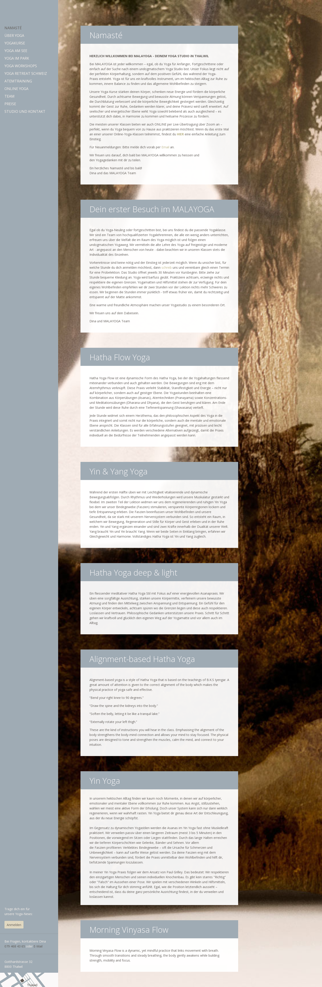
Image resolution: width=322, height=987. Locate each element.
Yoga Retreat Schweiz (25, 73)
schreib (166, 267)
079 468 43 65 (15, 946)
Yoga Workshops (20, 65)
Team (9, 96)
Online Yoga (16, 88)
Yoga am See (15, 50)
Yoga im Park (16, 58)
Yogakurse (14, 43)
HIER (180, 134)
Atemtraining (18, 81)
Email (165, 147)
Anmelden (14, 925)
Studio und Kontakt (24, 111)
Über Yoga (14, 35)
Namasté (13, 27)
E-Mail (38, 946)
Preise (10, 103)
